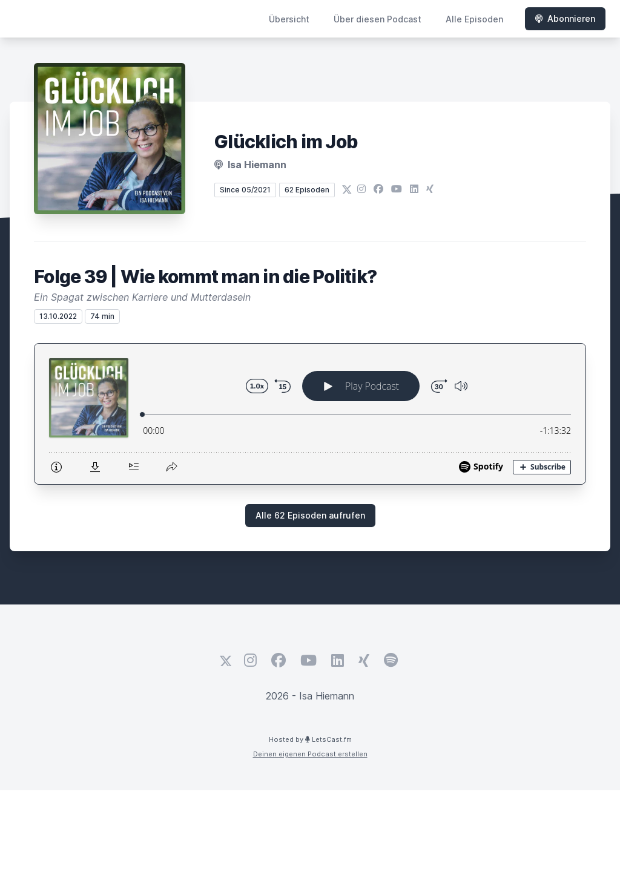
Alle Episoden (474, 19)
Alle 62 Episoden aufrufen (310, 515)
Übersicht (289, 19)
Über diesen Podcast (377, 19)
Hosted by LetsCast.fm (310, 739)
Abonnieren (565, 18)
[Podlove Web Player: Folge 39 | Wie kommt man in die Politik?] (310, 414)
